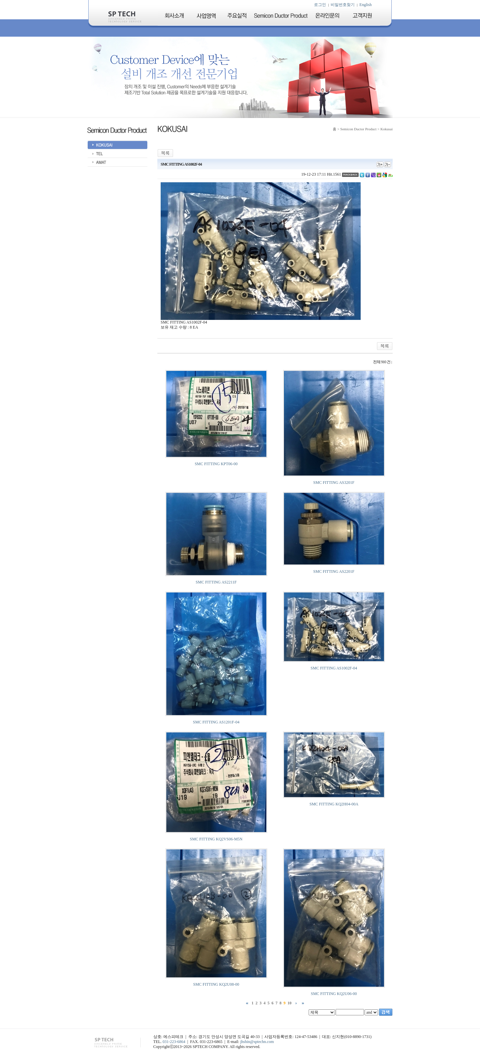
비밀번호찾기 (343, 4)
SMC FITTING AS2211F (216, 582)
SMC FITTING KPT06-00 (216, 464)
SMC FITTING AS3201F (333, 482)
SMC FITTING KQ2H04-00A (333, 804)
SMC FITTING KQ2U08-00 (216, 984)
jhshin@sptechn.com (257, 1041)
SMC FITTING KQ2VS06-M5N (216, 839)
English (365, 4)
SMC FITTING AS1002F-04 (334, 668)
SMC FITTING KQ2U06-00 (334, 993)
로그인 (320, 4)
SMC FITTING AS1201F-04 (216, 722)
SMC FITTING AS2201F (333, 571)
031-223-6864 (174, 1041)
